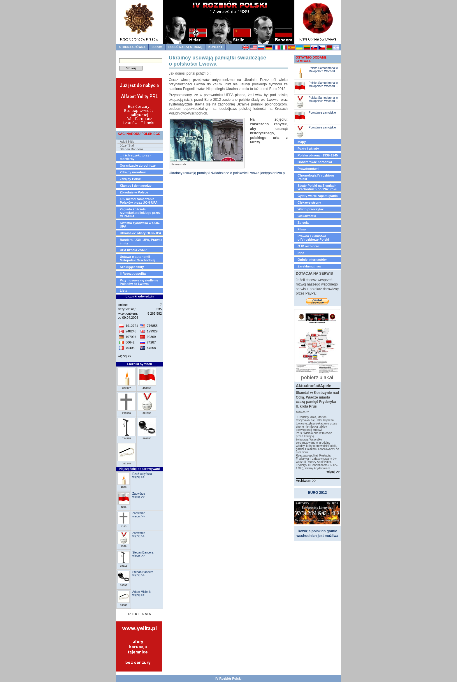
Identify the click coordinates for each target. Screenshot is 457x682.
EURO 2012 (317, 493)
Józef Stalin (128, 145)
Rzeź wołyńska (142, 473)
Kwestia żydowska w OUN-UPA (140, 224)
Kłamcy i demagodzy (136, 185)
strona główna (132, 47)
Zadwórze (138, 493)
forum (157, 47)
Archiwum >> (306, 481)
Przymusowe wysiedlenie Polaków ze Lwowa (139, 282)
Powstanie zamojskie (322, 112)
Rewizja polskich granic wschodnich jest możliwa (317, 533)
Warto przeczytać (311, 209)
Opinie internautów (312, 259)
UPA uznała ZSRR (133, 250)
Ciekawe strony (309, 202)
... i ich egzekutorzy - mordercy (135, 157)
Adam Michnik (141, 591)
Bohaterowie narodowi (315, 162)
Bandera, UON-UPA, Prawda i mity (141, 241)
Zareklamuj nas (309, 266)
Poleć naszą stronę (185, 47)
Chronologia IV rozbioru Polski (316, 177)
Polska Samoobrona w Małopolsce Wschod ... (323, 69)
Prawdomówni (308, 168)
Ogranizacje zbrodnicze (138, 165)
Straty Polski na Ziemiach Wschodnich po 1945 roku (317, 187)
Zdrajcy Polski (131, 179)
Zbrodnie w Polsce (134, 192)
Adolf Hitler (128, 141)
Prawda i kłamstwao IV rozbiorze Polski (313, 237)
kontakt (215, 47)
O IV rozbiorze (308, 246)
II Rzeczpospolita (133, 273)
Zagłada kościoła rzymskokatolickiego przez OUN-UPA (140, 212)
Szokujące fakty (132, 267)
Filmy (302, 229)
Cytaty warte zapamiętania (318, 196)
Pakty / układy (308, 148)
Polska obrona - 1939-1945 (318, 155)
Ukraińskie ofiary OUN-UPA (140, 233)
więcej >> (124, 356)
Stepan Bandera (131, 149)
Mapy (302, 142)
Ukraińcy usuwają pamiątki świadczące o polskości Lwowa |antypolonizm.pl (227, 173)
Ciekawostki (307, 216)
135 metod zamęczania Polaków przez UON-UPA (138, 200)
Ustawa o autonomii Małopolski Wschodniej (137, 258)
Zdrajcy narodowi (133, 172)
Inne (301, 253)
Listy (123, 290)
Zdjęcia (303, 222)
